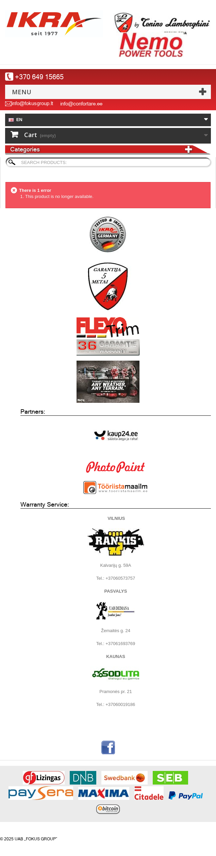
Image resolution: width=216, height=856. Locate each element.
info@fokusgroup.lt (32, 103)
